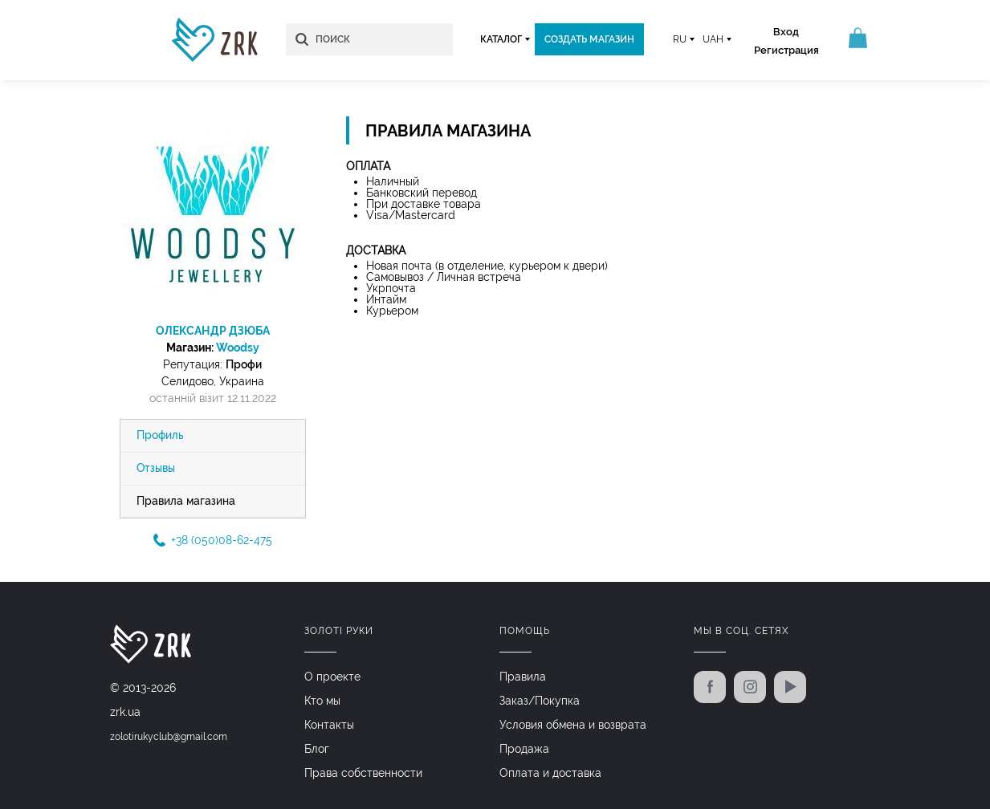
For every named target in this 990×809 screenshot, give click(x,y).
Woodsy (237, 347)
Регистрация (784, 50)
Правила (522, 676)
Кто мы (322, 700)
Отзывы (155, 468)
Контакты (329, 724)
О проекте (332, 676)
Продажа (524, 748)
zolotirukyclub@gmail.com (168, 737)
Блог (316, 748)
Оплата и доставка (550, 772)
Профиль (160, 435)
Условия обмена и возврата (572, 724)
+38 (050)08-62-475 (212, 541)
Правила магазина (185, 501)
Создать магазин (588, 39)
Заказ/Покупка (539, 700)
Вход (784, 31)
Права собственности (363, 772)
